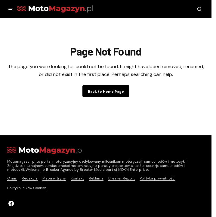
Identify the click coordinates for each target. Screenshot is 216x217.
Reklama (96, 178)
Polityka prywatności (157, 178)
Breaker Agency (59, 169)
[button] (10, 9)
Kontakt (77, 178)
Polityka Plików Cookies (27, 187)
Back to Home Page (106, 91)
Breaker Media (92, 169)
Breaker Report (121, 178)
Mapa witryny (54, 178)
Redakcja (30, 178)
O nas (12, 178)
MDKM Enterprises (134, 169)
